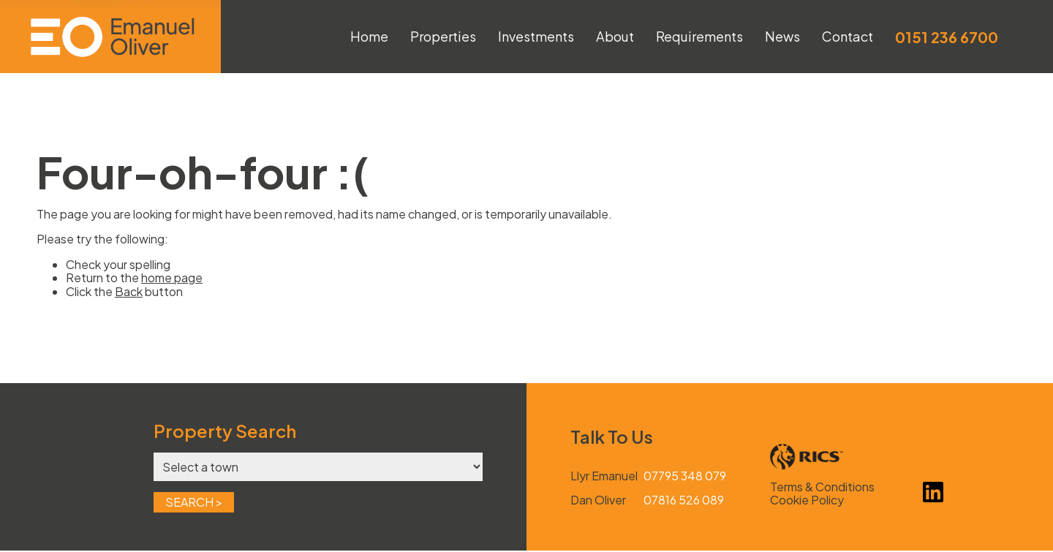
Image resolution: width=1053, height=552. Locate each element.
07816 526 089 (684, 500)
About (615, 36)
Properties (443, 36)
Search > (193, 502)
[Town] (318, 467)
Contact (847, 36)
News (782, 36)
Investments (536, 36)
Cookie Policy (807, 500)
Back (129, 291)
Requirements (699, 36)
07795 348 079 (685, 476)
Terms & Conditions (822, 486)
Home (369, 36)
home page (172, 277)
